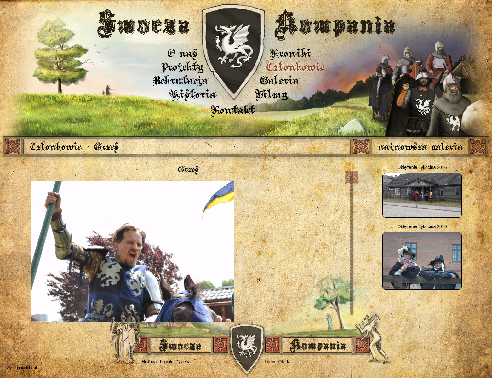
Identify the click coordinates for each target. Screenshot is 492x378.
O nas (182, 53)
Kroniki (291, 53)
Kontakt (233, 110)
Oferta (284, 361)
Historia (193, 94)
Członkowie (295, 66)
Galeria (279, 80)
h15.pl (31, 367)
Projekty (182, 66)
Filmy (271, 94)
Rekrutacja (181, 80)
